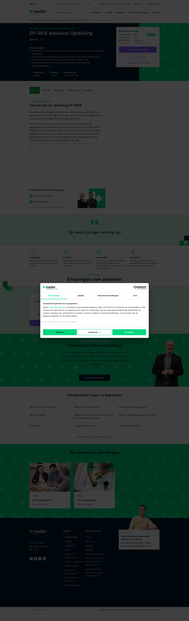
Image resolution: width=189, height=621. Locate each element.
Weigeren (60, 332)
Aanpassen (94, 332)
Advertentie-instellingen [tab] (108, 296)
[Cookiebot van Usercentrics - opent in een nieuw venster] (135, 287)
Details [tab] (81, 296)
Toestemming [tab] (54, 296)
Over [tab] (135, 296)
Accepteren (129, 332)
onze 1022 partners (57, 307)
